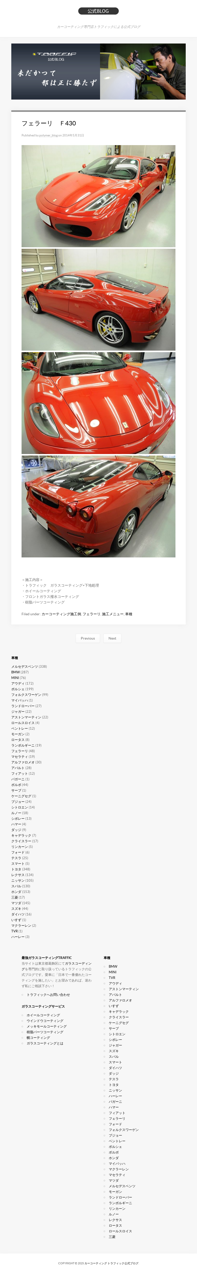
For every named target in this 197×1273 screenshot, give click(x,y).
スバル (16, 886)
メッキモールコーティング (47, 1026)
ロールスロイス (23, 723)
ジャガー (18, 712)
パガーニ (18, 779)
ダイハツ (18, 914)
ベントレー (19, 728)
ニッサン (18, 880)
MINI (15, 678)
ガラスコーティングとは (45, 1043)
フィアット (19, 773)
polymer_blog (48, 135)
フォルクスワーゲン (26, 695)
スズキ (16, 909)
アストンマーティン (26, 717)
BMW (15, 672)
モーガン (18, 734)
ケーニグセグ (21, 796)
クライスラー (21, 841)
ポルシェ (18, 689)
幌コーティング (38, 1038)
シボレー (18, 819)
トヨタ (16, 869)
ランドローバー (23, 706)
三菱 (14, 897)
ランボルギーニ (23, 745)
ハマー (16, 824)
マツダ (16, 903)
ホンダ (16, 892)
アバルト (18, 768)
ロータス (18, 740)
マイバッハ (19, 700)
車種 (128, 614)
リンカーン (19, 847)
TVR (14, 931)
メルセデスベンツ (24, 666)
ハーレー (18, 937)
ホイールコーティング (43, 1015)
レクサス (18, 875)
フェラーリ (92, 614)
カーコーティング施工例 (61, 614)
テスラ (16, 858)
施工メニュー (113, 614)
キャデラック (21, 835)
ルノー (16, 813)
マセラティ (19, 757)
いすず (16, 920)
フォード (18, 852)
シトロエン (19, 807)
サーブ (16, 790)
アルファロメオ (23, 762)
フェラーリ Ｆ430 (49, 123)
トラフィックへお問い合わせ (48, 995)
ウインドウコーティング (45, 1021)
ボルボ (16, 785)
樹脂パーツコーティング (45, 1032)
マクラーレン (21, 925)
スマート (18, 864)
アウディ (18, 683)
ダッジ (16, 830)
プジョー (18, 802)
